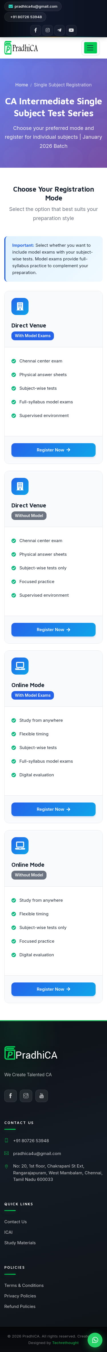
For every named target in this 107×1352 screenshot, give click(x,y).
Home (21, 85)
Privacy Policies (20, 1296)
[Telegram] (59, 30)
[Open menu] (90, 48)
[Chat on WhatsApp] (95, 1340)
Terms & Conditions (24, 1285)
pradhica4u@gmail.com (36, 6)
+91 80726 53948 (26, 16)
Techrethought (65, 1342)
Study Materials (20, 1242)
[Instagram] (47, 30)
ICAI (8, 1232)
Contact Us (15, 1221)
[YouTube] (71, 30)
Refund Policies (20, 1306)
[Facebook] (35, 30)
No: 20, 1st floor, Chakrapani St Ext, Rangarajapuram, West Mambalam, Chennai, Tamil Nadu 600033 (58, 1172)
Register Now (53, 450)
